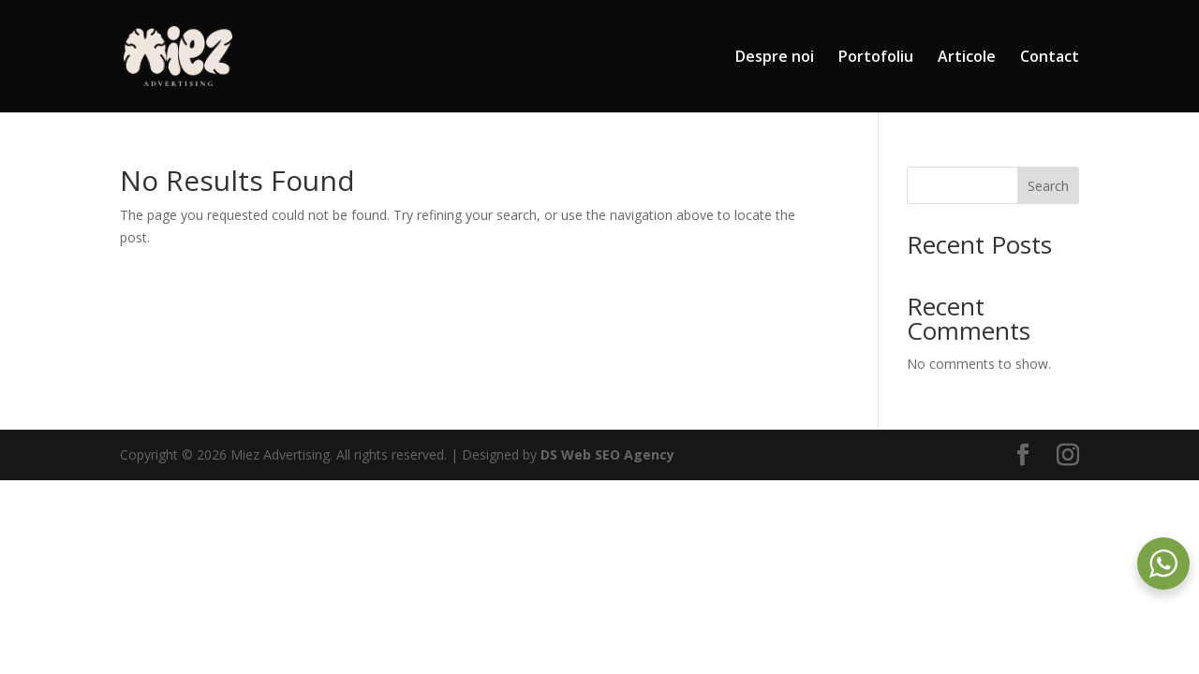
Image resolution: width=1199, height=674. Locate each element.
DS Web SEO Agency (607, 454)
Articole (967, 58)
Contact (1049, 58)
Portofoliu (875, 58)
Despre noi (774, 58)
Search (1048, 186)
